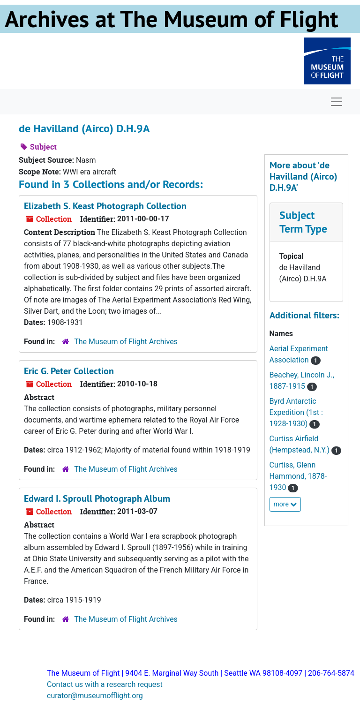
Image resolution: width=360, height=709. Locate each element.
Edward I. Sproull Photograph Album (97, 498)
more (285, 504)
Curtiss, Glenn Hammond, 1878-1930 (298, 476)
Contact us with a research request (105, 684)
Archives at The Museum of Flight (171, 18)
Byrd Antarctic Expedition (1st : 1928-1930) (296, 412)
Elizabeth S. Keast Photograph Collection (105, 206)
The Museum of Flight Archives (126, 341)
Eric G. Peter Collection (69, 371)
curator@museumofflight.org (95, 695)
